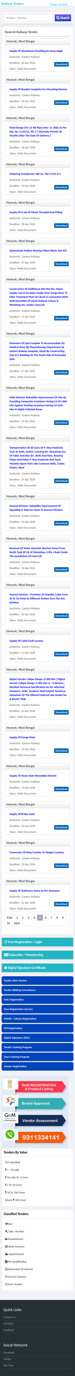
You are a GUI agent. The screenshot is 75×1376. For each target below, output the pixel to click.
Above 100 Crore (15, 1200)
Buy (8, 1224)
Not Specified (12, 1162)
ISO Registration (13, 1028)
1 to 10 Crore (13, 1185)
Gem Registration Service (18, 1009)
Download (61, 64)
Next (17, 923)
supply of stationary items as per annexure (34, 890)
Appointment (14, 1254)
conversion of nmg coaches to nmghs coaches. (37, 852)
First (9, 917)
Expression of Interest (19, 1269)
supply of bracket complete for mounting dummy (38, 89)
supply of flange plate (22, 737)
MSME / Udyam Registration (20, 1018)
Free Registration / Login (23, 942)
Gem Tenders (14, 1284)
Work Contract (15, 1246)
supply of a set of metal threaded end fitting (35, 212)
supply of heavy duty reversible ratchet (32, 775)
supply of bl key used (22, 814)
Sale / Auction (14, 1231)
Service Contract (16, 1276)
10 (8, 923)
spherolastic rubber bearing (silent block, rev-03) (38, 250)
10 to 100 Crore (15, 1192)
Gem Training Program (16, 1057)
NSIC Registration (14, 999)
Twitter (7, 1359)
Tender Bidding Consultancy (20, 990)
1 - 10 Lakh (12, 1170)
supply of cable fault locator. (26, 641)
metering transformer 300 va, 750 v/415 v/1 (35, 174)
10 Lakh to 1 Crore (16, 1177)
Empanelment (14, 1239)
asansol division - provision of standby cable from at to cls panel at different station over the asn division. (38, 598)
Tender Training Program (18, 1047)
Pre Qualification (16, 1261)
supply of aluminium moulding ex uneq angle (36, 51)
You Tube (9, 1365)
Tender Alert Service (15, 980)
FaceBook (9, 1352)
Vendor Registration (15, 1066)
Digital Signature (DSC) (17, 1037)
